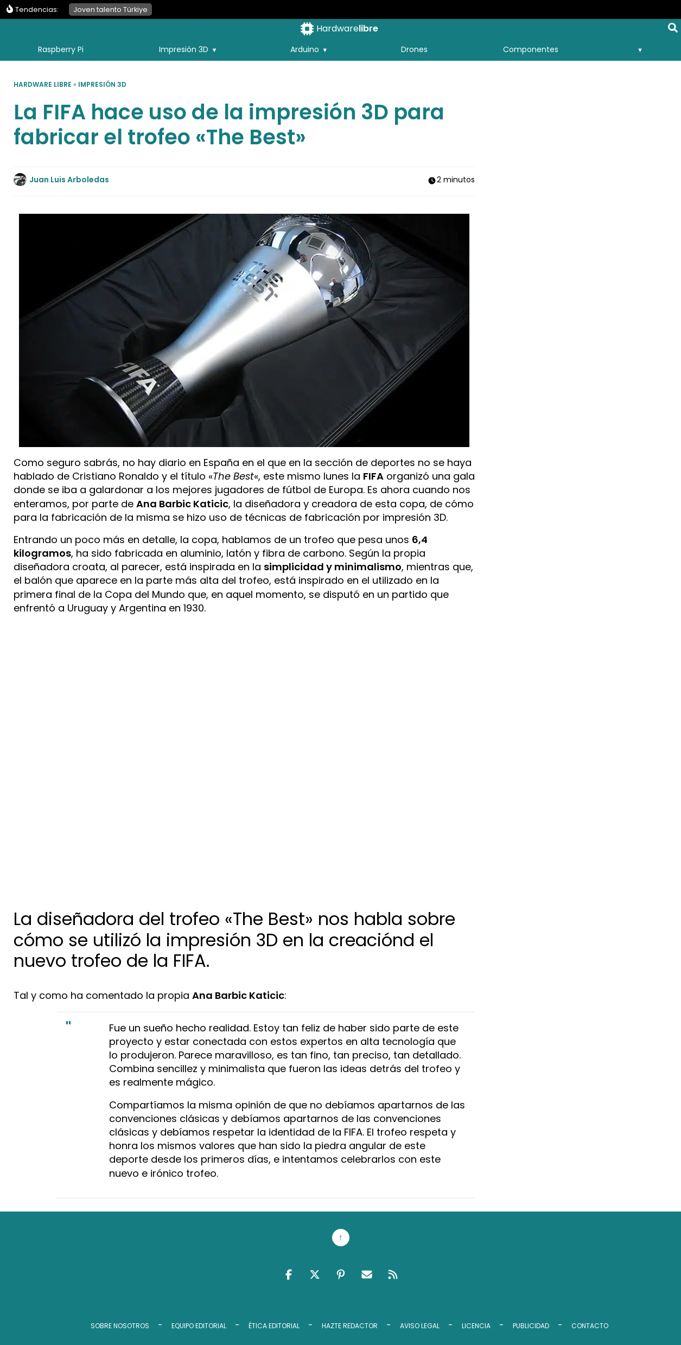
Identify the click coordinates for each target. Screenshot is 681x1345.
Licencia (476, 1325)
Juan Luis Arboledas (69, 179)
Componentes (530, 49)
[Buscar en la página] (673, 29)
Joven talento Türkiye (110, 9)
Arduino (304, 49)
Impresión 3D (183, 49)
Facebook (288, 1274)
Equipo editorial (198, 1325)
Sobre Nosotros (120, 1325)
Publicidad (531, 1325)
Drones (414, 49)
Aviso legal (420, 1325)
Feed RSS (392, 1274)
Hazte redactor (350, 1325)
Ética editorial (274, 1325)
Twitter (314, 1274)
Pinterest (340, 1274)
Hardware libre (43, 84)
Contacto (589, 1325)
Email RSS (366, 1274)
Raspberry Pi (61, 49)
